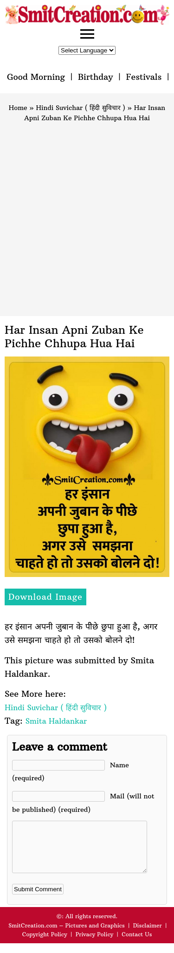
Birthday (95, 76)
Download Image (45, 596)
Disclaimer (147, 935)
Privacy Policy (95, 943)
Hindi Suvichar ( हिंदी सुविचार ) (80, 108)
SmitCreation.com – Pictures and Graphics (66, 935)
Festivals (143, 76)
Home (18, 108)
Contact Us (137, 943)
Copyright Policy (44, 943)
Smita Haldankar (56, 721)
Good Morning (36, 76)
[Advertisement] (87, 215)
